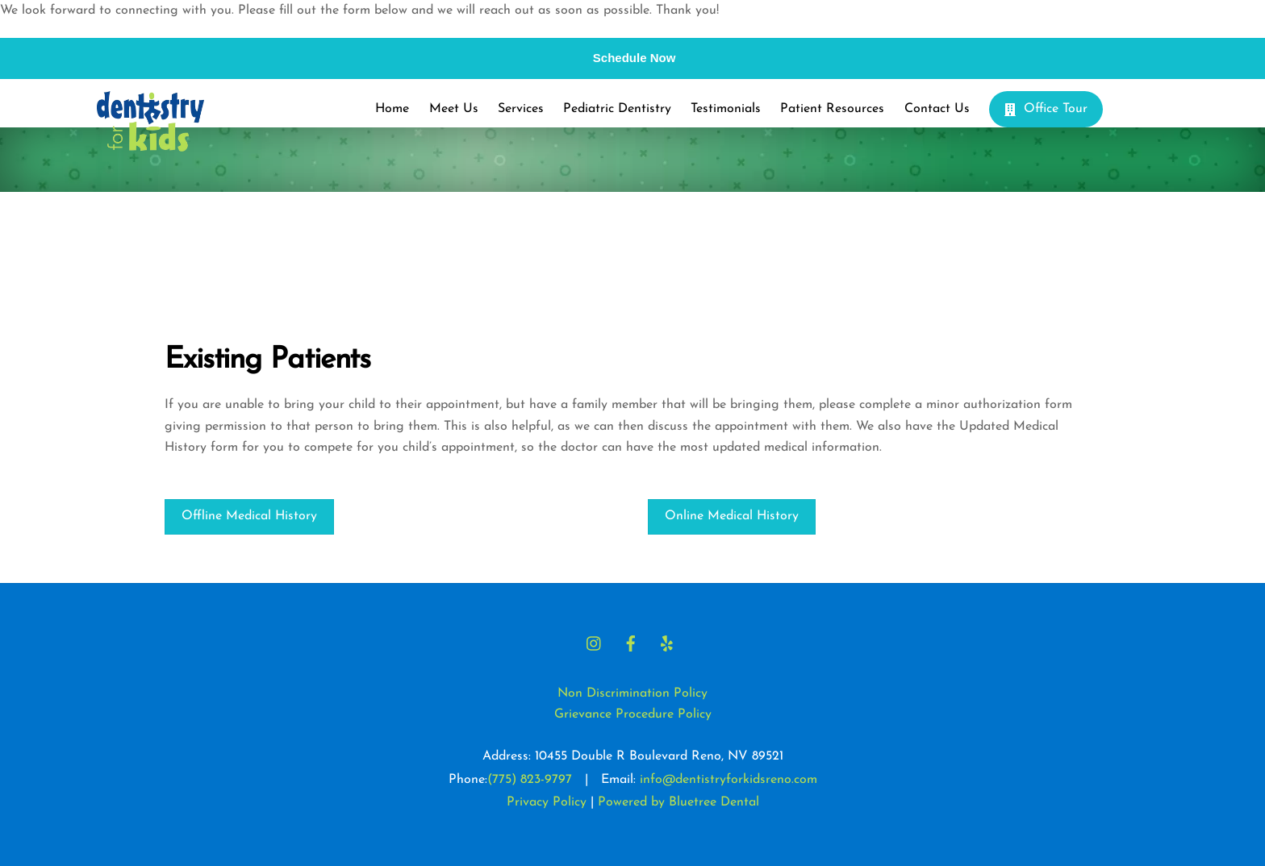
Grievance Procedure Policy (633, 714)
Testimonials (726, 108)
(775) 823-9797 (529, 779)
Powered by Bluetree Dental (678, 802)
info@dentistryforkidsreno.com (728, 779)
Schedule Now (634, 58)
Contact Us (937, 108)
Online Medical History (732, 516)
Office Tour (1046, 108)
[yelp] (667, 642)
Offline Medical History (249, 516)
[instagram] (594, 642)
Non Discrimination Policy (632, 693)
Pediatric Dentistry (617, 108)
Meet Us (453, 108)
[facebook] (631, 642)
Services (521, 108)
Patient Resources (832, 108)
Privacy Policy (547, 802)
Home (392, 108)
